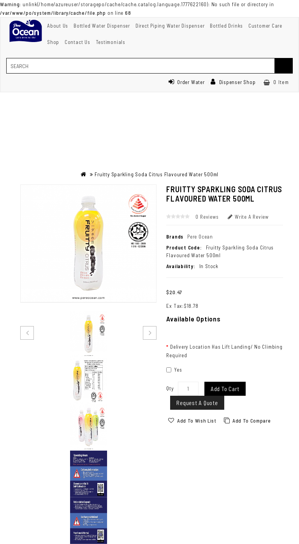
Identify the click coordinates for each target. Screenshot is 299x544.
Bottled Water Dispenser (102, 26)
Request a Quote (197, 402)
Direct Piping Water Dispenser (170, 26)
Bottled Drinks (226, 26)
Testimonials (110, 42)
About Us (57, 26)
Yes (174, 370)
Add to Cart (225, 388)
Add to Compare (251, 421)
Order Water (186, 82)
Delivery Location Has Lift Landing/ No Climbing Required (224, 351)
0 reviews (206, 217)
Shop (53, 42)
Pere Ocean (200, 236)
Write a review (248, 217)
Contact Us (77, 42)
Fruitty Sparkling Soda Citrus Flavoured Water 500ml (156, 174)
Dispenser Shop (233, 82)
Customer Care (265, 26)
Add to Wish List (196, 421)
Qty (170, 388)
